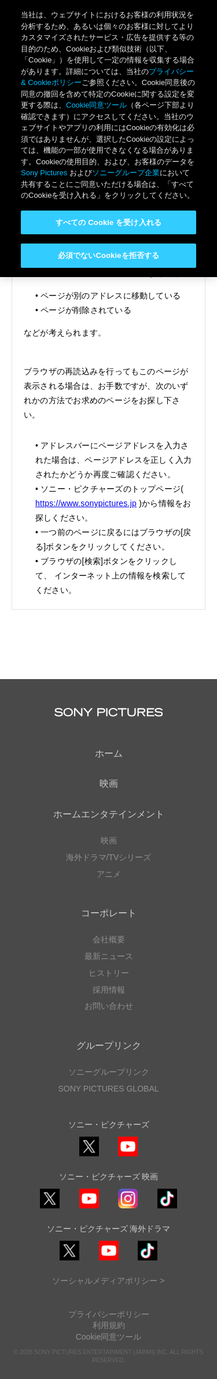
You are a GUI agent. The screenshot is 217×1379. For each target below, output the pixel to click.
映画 (109, 783)
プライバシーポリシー (108, 1314)
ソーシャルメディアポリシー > (108, 1280)
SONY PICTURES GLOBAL (108, 1088)
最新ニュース (108, 956)
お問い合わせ (108, 1006)
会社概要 (109, 939)
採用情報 (109, 989)
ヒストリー (109, 973)
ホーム (109, 753)
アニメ (109, 874)
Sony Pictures (44, 172)
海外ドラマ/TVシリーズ (109, 857)
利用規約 (109, 1325)
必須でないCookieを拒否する (108, 255)
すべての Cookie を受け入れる (108, 222)
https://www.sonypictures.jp (86, 503)
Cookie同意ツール (109, 1336)
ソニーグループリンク (108, 1071)
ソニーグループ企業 (126, 172)
